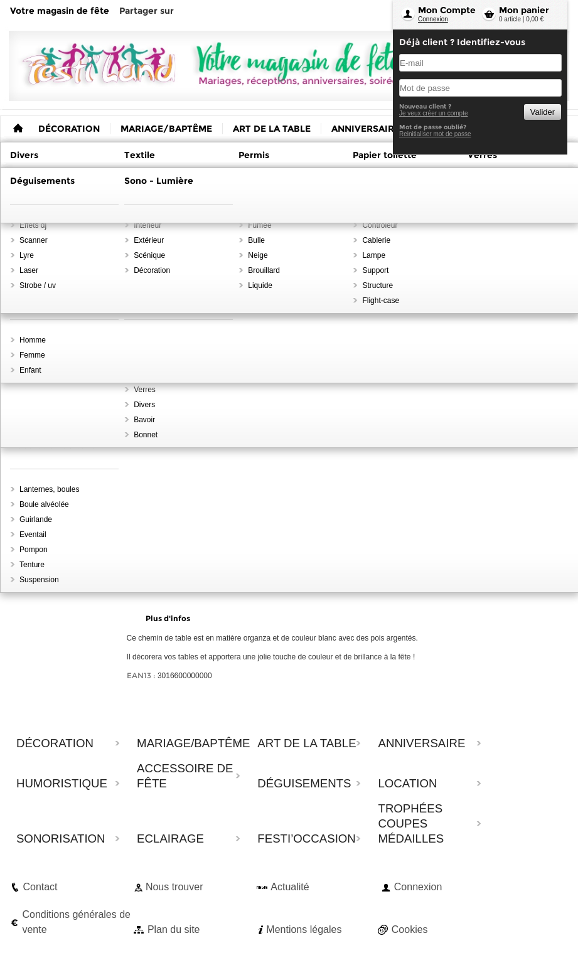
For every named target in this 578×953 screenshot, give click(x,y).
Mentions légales (303, 929)
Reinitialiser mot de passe (435, 133)
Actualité (289, 886)
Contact (40, 886)
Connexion (433, 19)
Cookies (410, 929)
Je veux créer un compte (433, 113)
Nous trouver (174, 886)
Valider (542, 112)
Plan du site (173, 929)
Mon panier (524, 10)
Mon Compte (447, 10)
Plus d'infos (168, 618)
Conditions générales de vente (76, 922)
